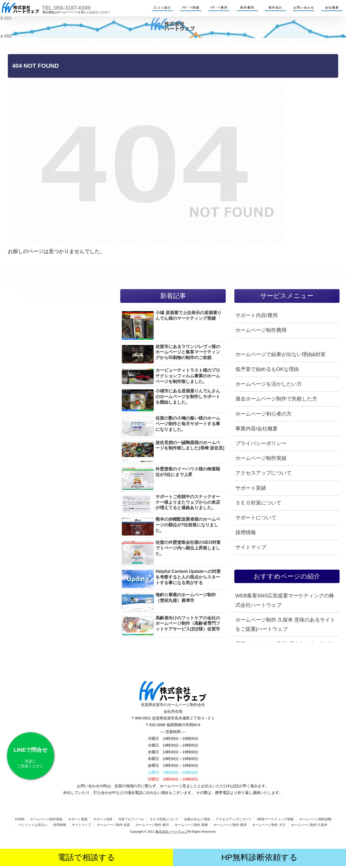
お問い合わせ (303, 7)
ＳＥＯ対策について (258, 503)
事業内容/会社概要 (256, 428)
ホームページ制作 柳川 (152, 825)
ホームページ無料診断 (315, 819)
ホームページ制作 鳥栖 (191, 825)
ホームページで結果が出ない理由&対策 (280, 354)
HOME (19, 819)
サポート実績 (250, 488)
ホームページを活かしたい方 (268, 384)
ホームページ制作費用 (261, 330)
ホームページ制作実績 (261, 458)
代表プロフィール (131, 819)
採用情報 (245, 532)
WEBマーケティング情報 (275, 819)
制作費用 (247, 7)
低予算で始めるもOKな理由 (267, 369)
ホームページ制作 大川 (268, 825)
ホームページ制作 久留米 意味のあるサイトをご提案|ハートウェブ (285, 624)
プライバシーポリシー (261, 443)
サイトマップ (250, 547)
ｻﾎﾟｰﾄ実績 (190, 7)
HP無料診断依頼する (259, 857)
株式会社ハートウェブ (171, 831)
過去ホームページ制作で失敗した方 (276, 399)
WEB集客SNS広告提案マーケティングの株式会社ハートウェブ (284, 600)
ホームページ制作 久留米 (309, 825)
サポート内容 (102, 819)
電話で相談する (86, 857)
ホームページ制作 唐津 (229, 825)
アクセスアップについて (263, 473)
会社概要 (332, 7)
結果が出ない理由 (197, 819)
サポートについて (255, 517)
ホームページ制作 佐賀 (113, 825)
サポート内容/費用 (256, 315)
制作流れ (276, 7)
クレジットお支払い (33, 825)
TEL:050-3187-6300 (66, 8)
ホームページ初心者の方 (263, 414)
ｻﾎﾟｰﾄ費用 (219, 7)
